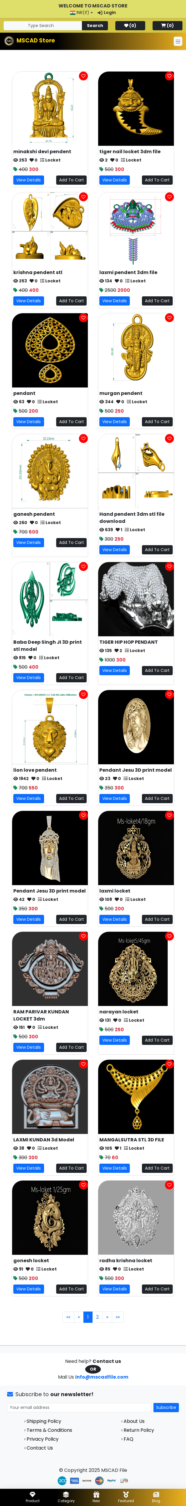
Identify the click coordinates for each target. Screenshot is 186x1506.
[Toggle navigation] (178, 41)
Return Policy (139, 1430)
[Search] (43, 25)
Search (95, 26)
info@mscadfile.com (101, 1377)
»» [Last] (118, 1317)
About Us (134, 1421)
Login (107, 12)
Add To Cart (71, 180)
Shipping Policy (44, 1421)
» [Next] (107, 1317)
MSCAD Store (36, 41)
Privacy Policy (43, 1439)
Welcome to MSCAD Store (93, 5)
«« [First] (68, 1317)
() (130, 26)
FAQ (128, 1439)
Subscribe (166, 1407)
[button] (81, 13)
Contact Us (40, 1448)
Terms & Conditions (49, 1430)
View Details (28, 180)
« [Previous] (79, 1317)
